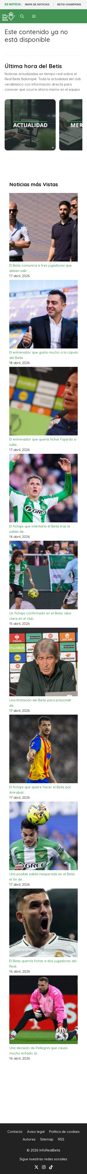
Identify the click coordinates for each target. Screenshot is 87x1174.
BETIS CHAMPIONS (69, 4)
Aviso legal (36, 1131)
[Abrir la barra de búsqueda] (22, 16)
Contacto (15, 1131)
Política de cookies (64, 1131)
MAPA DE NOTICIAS (37, 4)
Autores (29, 1139)
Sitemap (46, 1139)
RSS (61, 1139)
